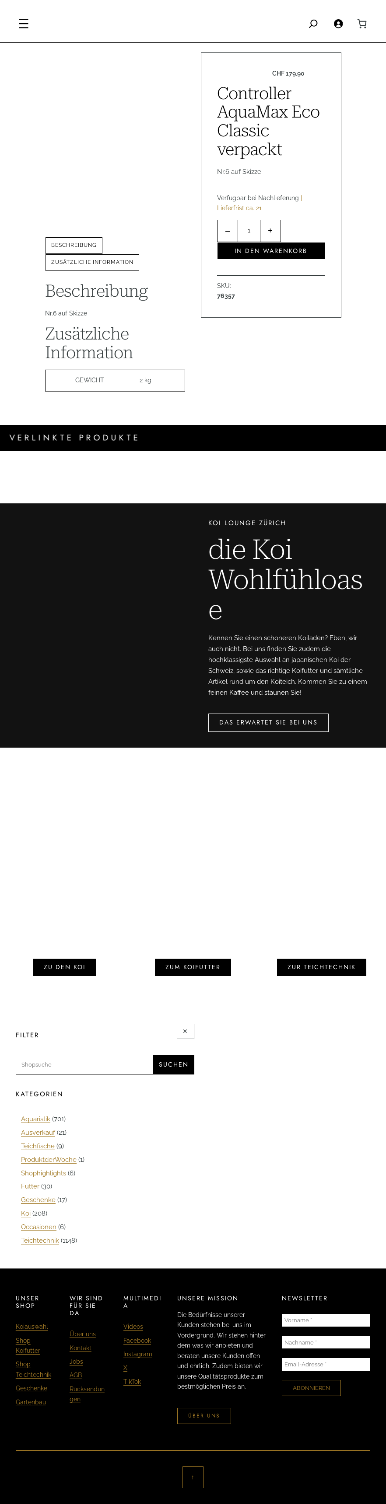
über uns (204, 1416)
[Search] (313, 23)
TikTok (132, 1381)
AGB (76, 1375)
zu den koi (64, 967)
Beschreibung (74, 245)
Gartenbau (31, 1402)
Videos (133, 1326)
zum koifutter (193, 967)
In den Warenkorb (271, 250)
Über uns (83, 1334)
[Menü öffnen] (24, 23)
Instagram (137, 1354)
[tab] (74, 245)
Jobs (76, 1361)
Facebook (137, 1340)
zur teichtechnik (322, 967)
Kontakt (80, 1348)
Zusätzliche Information (92, 262)
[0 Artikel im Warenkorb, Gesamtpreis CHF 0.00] (362, 23)
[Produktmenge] (249, 231)
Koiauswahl (32, 1326)
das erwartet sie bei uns (268, 722)
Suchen (174, 1064)
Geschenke (31, 1388)
